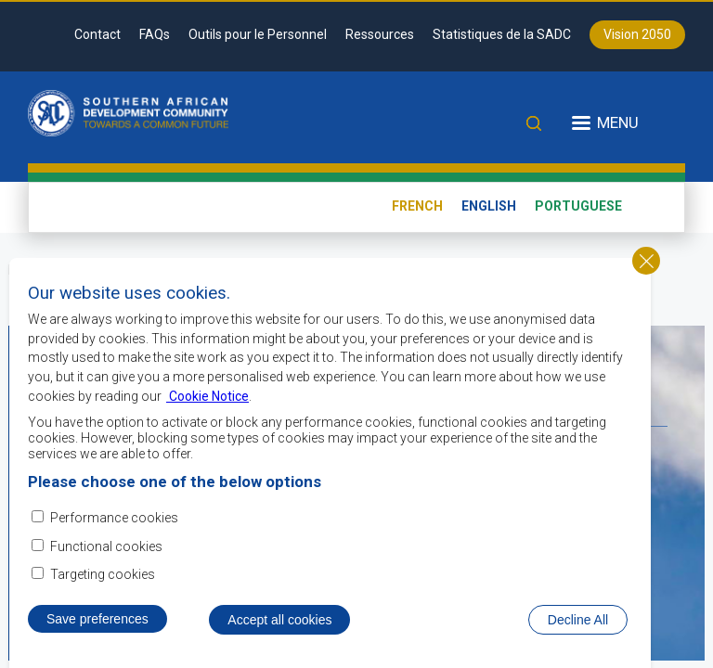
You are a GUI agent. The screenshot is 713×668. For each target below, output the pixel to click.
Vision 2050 (637, 34)
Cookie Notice (207, 399)
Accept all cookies (279, 623)
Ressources (379, 34)
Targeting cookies (102, 578)
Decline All (578, 623)
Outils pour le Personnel (257, 34)
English (488, 206)
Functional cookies (106, 549)
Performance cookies (114, 521)
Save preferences (97, 622)
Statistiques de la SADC (502, 34)
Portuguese (578, 206)
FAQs (154, 34)
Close (646, 264)
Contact (97, 34)
